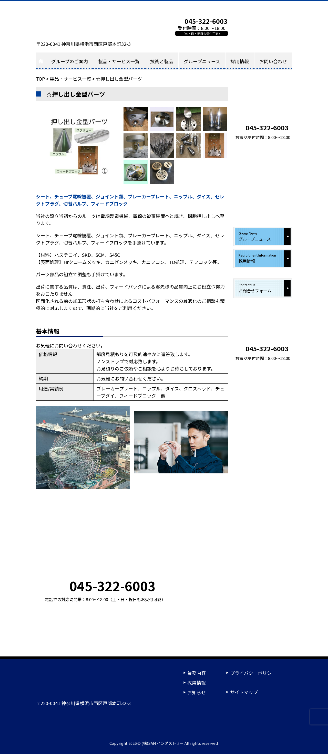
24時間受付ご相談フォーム (230, 720)
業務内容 (196, 673)
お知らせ (196, 692)
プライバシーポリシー (253, 673)
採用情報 (239, 61)
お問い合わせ (273, 61)
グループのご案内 (69, 61)
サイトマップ (244, 692)
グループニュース (202, 61)
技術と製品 (161, 61)
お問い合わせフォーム (262, 26)
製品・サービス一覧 (119, 61)
